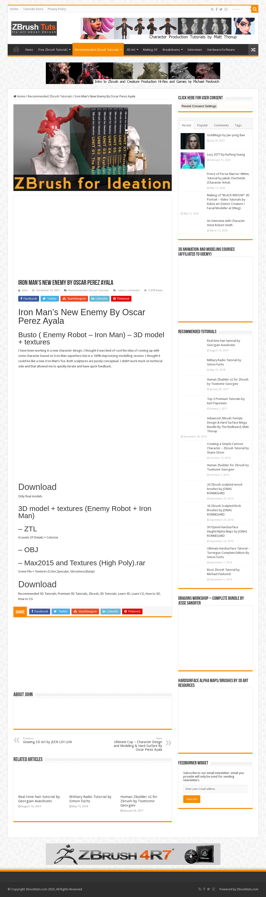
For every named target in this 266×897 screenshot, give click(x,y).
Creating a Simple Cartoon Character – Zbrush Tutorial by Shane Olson (228, 448)
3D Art (131, 49)
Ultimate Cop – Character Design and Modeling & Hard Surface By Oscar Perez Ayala (137, 744)
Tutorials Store (33, 9)
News (29, 49)
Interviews (195, 49)
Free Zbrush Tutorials (53, 49)
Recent (186, 125)
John (25, 290)
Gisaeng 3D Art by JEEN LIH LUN (47, 740)
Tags (238, 125)
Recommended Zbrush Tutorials (97, 49)
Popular (202, 125)
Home (14, 9)
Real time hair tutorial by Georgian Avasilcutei (39, 799)
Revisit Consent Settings (199, 106)
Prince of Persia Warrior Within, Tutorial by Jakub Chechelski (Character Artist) (228, 178)
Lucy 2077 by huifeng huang (226, 154)
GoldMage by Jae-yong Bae (226, 135)
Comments (221, 125)
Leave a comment (129, 290)
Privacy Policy (57, 9)
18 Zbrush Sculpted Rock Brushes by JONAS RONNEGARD (224, 510)
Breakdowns (171, 49)
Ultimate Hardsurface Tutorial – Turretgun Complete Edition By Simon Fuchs (228, 553)
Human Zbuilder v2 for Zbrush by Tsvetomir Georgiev (139, 801)
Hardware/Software (221, 49)
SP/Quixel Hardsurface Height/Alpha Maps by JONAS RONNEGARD (227, 531)
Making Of (150, 49)
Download (37, 487)
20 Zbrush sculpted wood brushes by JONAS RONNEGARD (224, 489)
